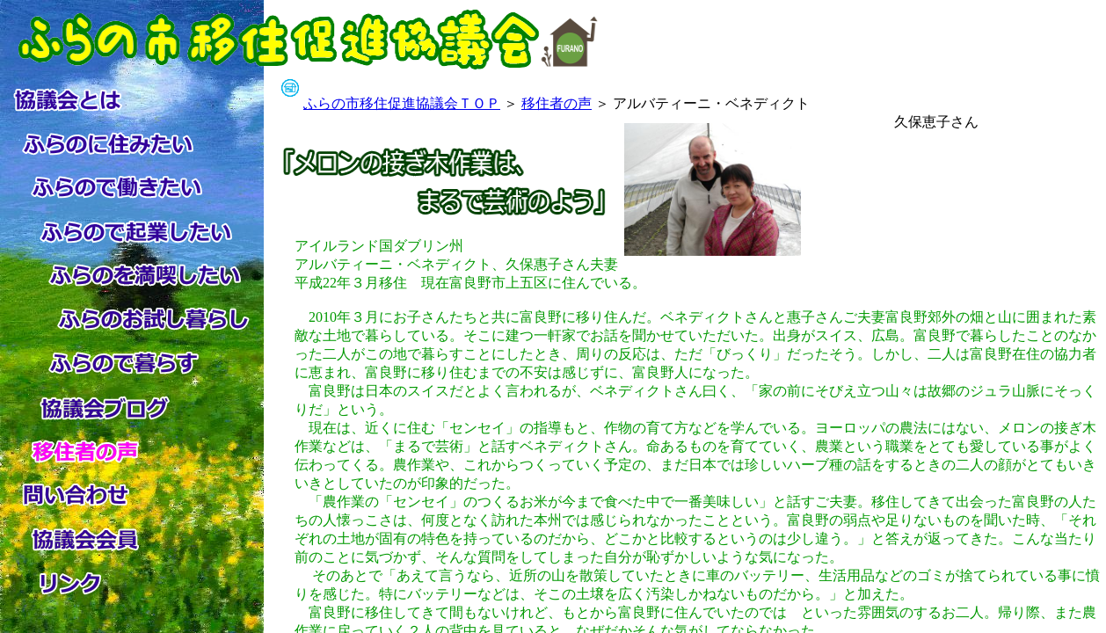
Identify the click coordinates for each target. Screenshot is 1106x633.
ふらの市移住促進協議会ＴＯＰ (401, 103)
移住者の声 (556, 103)
